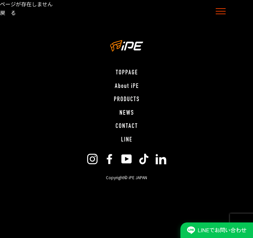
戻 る (8, 13)
